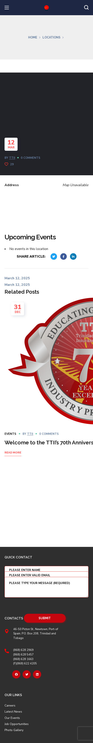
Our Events (12, 718)
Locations (51, 37)
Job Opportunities (17, 724)
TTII (12, 158)
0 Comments (30, 158)
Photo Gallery (14, 730)
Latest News (13, 712)
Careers (10, 706)
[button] (86, 7)
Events (10, 434)
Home (32, 37)
